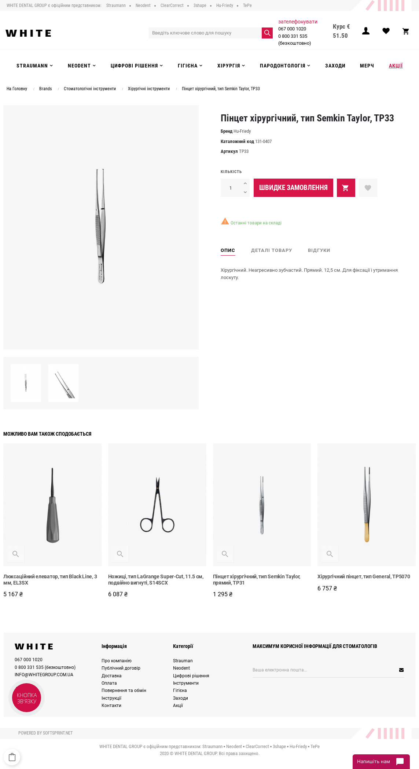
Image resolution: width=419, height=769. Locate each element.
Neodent (181, 668)
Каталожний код (237, 141)
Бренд (226, 131)
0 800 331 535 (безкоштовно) (293, 39)
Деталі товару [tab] (271, 250)
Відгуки (319, 250)
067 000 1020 (291, 29)
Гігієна (180, 690)
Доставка (112, 675)
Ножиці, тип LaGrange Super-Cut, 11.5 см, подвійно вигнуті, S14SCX (155, 580)
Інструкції (111, 698)
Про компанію (117, 660)
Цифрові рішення (191, 675)
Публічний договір (121, 668)
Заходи (180, 698)
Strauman (183, 660)
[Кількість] (231, 188)
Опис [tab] (228, 250)
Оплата (109, 683)
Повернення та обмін (124, 690)
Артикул (229, 151)
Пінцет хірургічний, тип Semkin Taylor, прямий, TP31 (257, 580)
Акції (178, 705)
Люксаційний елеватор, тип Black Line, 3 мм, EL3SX (50, 580)
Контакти (111, 705)
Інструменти (186, 683)
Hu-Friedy (242, 131)
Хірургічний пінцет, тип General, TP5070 (363, 576)
